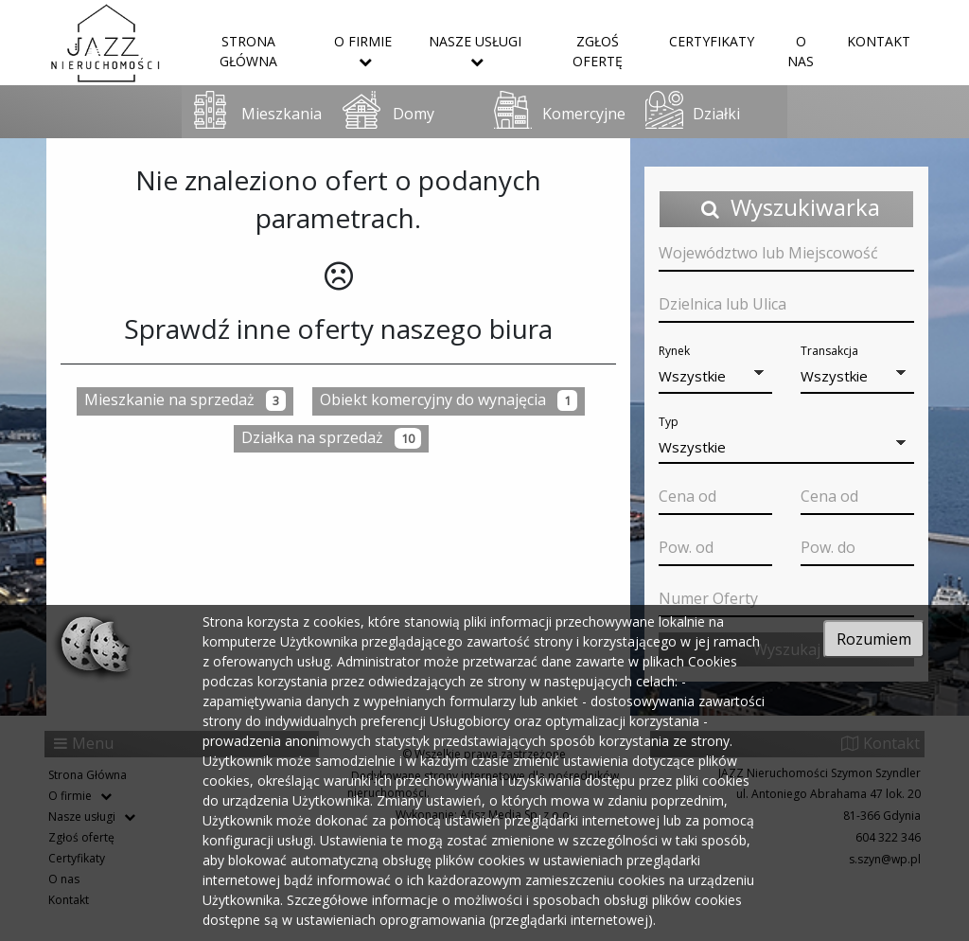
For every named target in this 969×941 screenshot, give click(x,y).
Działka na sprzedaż (331, 438)
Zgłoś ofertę (598, 51)
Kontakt (878, 41)
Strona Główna (248, 51)
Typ (668, 422)
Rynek (674, 351)
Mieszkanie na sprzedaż (185, 400)
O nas (800, 51)
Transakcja (829, 351)
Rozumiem (874, 639)
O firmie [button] (363, 50)
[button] (715, 377)
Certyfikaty (711, 41)
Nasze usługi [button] (475, 50)
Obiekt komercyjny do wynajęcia (448, 400)
